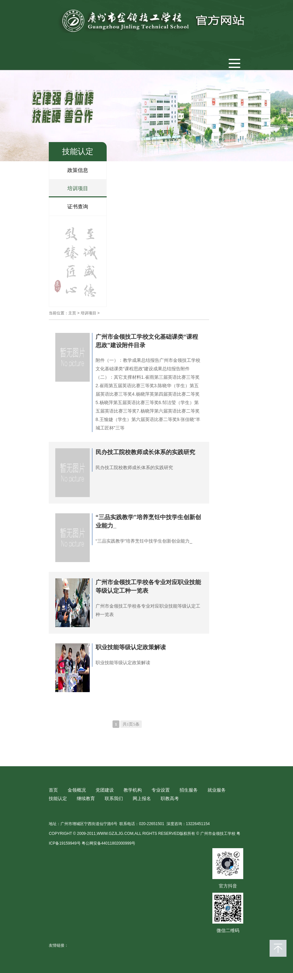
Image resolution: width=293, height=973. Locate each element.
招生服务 (189, 790)
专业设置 (161, 790)
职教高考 (170, 798)
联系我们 (114, 798)
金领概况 (77, 790)
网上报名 (142, 798)
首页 (53, 790)
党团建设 (105, 790)
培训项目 (77, 188)
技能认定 (58, 798)
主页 (72, 313)
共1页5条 (131, 724)
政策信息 (77, 170)
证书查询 (77, 206)
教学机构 (133, 790)
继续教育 (86, 798)
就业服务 (216, 790)
